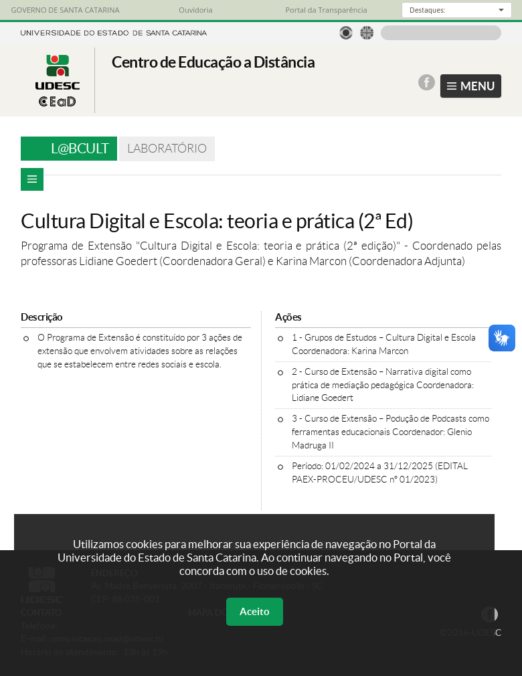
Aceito (255, 611)
